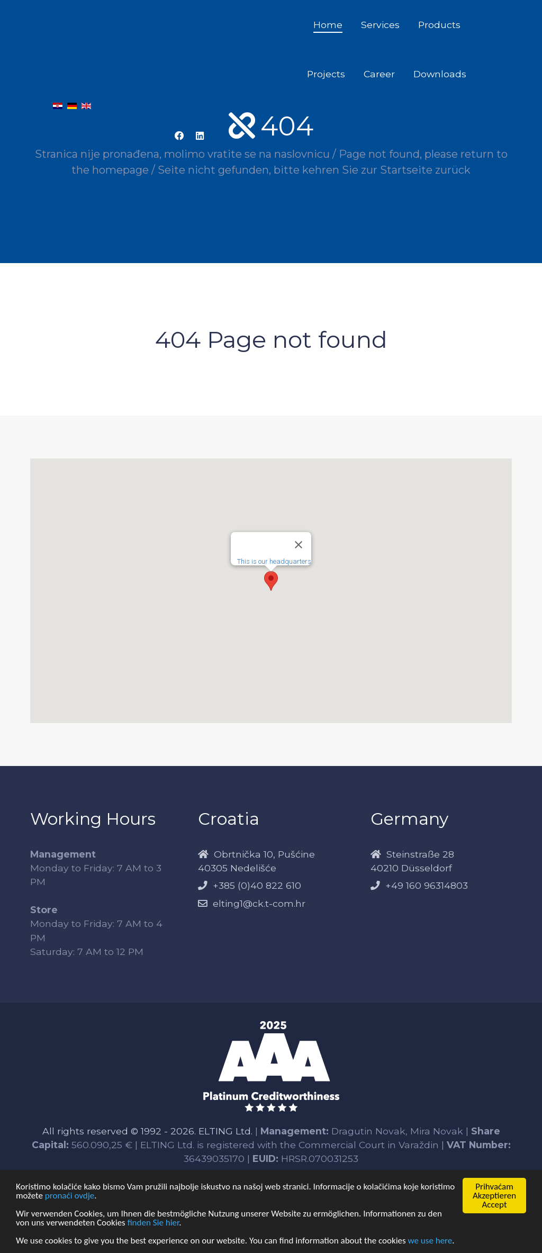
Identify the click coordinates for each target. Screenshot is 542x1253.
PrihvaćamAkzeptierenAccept (494, 1195)
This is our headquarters (274, 561)
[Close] (298, 544)
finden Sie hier (153, 1222)
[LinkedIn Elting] (199, 136)
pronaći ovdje (69, 1195)
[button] (271, 581)
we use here (430, 1240)
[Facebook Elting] (179, 136)
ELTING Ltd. (225, 1131)
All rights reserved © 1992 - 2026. (120, 1131)
